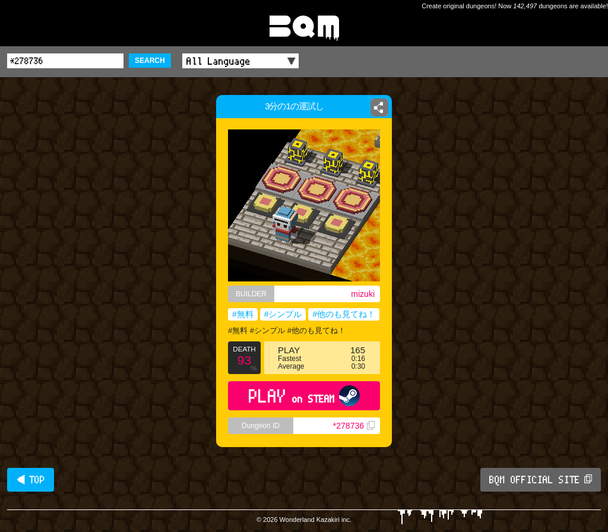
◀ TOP (30, 480)
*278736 (354, 425)
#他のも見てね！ (343, 314)
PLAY (304, 395)
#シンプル (283, 314)
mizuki (363, 294)
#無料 (243, 314)
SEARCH (150, 60)
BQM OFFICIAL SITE (540, 480)
